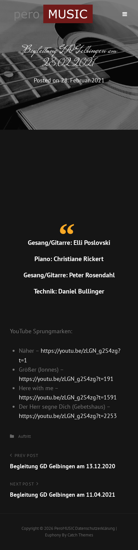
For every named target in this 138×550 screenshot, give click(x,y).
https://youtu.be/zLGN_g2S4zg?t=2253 (68, 416)
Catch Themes (80, 535)
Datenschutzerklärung (95, 528)
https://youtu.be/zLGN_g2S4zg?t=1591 (68, 397)
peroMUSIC (64, 528)
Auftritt (24, 436)
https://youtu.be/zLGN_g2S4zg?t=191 (66, 379)
